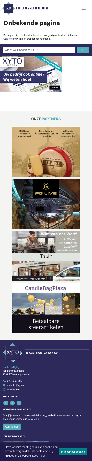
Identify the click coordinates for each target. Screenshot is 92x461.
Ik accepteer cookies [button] (73, 451)
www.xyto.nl (13, 389)
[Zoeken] (83, 50)
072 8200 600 (14, 381)
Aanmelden (12, 426)
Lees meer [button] (38, 455)
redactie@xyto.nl (16, 385)
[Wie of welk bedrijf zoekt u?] (39, 50)
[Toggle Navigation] (83, 8)
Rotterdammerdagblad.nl (32, 8)
